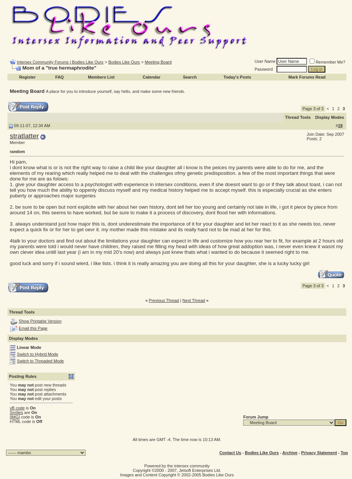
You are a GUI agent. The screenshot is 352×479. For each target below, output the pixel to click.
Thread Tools (298, 117)
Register (27, 77)
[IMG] (15, 417)
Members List (101, 77)
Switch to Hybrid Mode (37, 354)
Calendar (151, 77)
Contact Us (230, 452)
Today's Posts (237, 77)
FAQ (59, 77)
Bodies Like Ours (124, 62)
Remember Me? (327, 62)
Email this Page (33, 328)
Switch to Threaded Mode (40, 361)
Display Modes (329, 117)
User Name (265, 61)
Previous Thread (164, 300)
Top (344, 452)
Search (190, 77)
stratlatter (24, 136)
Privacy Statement (319, 452)
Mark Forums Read (307, 77)
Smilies (16, 412)
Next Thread (193, 300)
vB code (17, 408)
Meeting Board (158, 62)
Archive (289, 452)
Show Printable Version (40, 321)
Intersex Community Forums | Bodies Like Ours (60, 62)
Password (264, 69)
